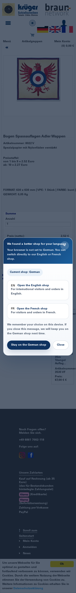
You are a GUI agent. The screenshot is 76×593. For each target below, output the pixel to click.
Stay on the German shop (28, 345)
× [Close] (64, 245)
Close (60, 345)
